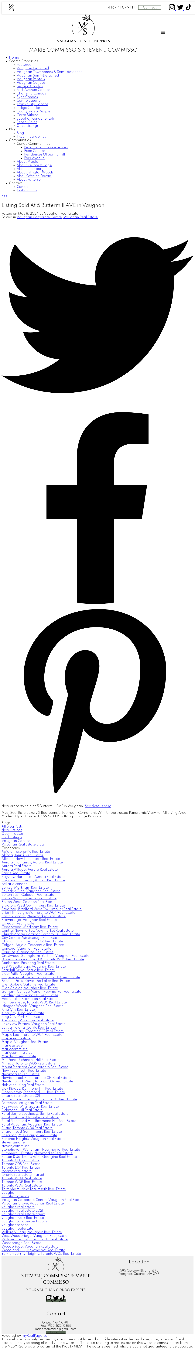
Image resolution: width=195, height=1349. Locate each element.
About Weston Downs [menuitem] (34, 176)
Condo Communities (33, 143)
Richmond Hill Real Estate (22, 1110)
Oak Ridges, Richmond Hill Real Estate (32, 1088)
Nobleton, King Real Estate (23, 1085)
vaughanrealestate (17, 1228)
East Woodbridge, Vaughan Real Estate (34, 966)
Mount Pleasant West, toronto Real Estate (35, 1067)
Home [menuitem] (14, 57)
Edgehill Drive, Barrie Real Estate (28, 970)
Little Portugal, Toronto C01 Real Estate (33, 1031)
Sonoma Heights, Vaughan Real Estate (33, 1139)
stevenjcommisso (15, 1146)
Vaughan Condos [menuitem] (31, 82)
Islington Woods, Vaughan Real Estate (32, 1006)
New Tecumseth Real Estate (24, 1070)
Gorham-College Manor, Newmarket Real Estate (41, 991)
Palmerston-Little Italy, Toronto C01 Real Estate (39, 1099)
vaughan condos (15, 1196)
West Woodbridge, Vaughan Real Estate (34, 1236)
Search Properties (23, 61)
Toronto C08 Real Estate (21, 1164)
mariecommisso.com (19, 1052)
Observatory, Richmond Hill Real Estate (33, 1092)
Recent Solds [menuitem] (27, 122)
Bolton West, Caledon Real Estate (29, 902)
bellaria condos (14, 884)
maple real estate (16, 1038)
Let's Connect (56, 1332)
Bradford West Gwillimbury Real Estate (33, 905)
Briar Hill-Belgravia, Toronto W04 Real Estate (38, 912)
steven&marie (13, 1142)
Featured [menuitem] (24, 65)
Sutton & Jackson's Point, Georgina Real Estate (39, 1157)
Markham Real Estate (19, 1056)
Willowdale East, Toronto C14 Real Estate (35, 1239)
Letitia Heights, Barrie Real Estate (29, 1027)
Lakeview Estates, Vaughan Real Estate (34, 1024)
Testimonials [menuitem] (27, 190)
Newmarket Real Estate (20, 1074)
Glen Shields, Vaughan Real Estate (30, 988)
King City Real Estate (18, 1009)
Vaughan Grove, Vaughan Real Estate (33, 1203)
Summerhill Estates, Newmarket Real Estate (37, 1153)
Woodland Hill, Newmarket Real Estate (33, 1250)
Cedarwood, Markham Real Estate (30, 927)
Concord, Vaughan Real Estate (26, 948)
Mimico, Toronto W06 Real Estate (29, 1063)
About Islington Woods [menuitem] (35, 172)
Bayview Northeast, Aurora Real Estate (33, 877)
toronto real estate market (23, 1175)
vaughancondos (15, 1225)
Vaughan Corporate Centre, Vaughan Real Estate (57, 217)
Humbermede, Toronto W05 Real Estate (34, 1002)
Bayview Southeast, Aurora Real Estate (33, 880)
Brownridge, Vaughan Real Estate (29, 920)
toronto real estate (17, 1171)
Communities (20, 140)
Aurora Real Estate (17, 866)
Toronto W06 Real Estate (22, 1185)
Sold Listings (12, 837)
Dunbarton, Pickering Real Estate (28, 963)
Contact (15, 183)
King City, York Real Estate (22, 1017)
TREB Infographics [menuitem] (31, 136)
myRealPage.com (36, 1335)
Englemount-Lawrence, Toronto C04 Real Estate (41, 977)
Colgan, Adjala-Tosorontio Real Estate (33, 945)
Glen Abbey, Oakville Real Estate (28, 984)
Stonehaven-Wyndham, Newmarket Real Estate (41, 1149)
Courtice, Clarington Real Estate (27, 952)
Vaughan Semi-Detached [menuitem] (38, 75)
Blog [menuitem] (20, 133)
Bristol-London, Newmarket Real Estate (34, 916)
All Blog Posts (12, 826)
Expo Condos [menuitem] (27, 97)
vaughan (9, 1192)
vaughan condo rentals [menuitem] (36, 118)
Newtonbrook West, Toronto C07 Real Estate (37, 1081)
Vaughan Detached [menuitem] (33, 68)
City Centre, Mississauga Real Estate (31, 938)
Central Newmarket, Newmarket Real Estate (38, 930)
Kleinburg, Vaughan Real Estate (28, 1020)
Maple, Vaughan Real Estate (25, 1042)
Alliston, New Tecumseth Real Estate (31, 859)
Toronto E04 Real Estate (21, 1167)
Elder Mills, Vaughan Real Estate (28, 973)
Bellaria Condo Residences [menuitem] (46, 147)
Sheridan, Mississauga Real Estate (29, 1135)
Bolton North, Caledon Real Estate (29, 898)
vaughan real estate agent (23, 1214)
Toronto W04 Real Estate (22, 1178)
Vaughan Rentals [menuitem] (31, 79)
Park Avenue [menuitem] (34, 158)
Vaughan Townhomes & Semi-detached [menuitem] (50, 72)
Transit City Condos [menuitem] (32, 104)
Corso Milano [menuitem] (27, 115)
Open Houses (12, 833)
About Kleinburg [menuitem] (30, 169)
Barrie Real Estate (16, 873)
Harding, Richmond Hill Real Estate (30, 995)
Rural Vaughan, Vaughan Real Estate (32, 1124)
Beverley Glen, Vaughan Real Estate (31, 891)
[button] (172, 9)
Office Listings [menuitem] (28, 126)
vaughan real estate (18, 1207)
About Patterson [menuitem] (30, 179)
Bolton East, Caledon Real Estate (28, 894)
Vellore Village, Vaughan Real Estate (32, 1232)
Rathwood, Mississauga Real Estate (30, 1106)
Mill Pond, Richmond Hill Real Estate (31, 1060)
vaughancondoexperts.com (24, 1221)
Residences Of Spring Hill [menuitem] (44, 154)
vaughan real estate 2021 (22, 1210)
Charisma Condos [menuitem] (31, 93)
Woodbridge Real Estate (21, 1243)
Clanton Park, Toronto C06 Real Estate (32, 941)
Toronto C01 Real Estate (20, 1160)
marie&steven (13, 1045)
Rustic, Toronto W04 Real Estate (27, 1128)
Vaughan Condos (16, 841)
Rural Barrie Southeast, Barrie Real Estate (35, 1113)
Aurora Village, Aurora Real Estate (30, 869)
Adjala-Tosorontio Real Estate (26, 851)
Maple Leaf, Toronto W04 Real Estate (32, 1035)
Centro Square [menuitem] (29, 100)
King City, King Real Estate (23, 1013)
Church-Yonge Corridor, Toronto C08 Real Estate (41, 934)
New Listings (12, 830)
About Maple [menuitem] (27, 161)
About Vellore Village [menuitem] (34, 165)
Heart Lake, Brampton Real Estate (29, 999)
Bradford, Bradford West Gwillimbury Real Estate (42, 909)
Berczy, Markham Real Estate (25, 887)
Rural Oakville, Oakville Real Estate (30, 1117)
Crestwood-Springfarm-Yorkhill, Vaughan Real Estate (45, 956)
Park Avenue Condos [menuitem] (33, 90)
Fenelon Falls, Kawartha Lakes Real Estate (36, 981)
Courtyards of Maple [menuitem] (33, 111)
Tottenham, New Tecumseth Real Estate (34, 1189)
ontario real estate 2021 (21, 1096)
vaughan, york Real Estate (23, 1218)
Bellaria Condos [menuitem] (30, 86)
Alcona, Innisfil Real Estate (22, 855)
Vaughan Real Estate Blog (23, 844)
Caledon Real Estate (18, 923)
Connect (150, 7)
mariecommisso (15, 1049)
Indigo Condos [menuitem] (28, 108)
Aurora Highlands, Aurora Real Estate (32, 862)
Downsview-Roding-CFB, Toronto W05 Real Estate (43, 959)
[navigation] (97, 124)
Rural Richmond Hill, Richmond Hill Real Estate (39, 1121)
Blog (12, 129)
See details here (98, 806)
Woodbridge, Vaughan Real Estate (30, 1246)
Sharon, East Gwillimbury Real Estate (32, 1131)
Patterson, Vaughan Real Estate (27, 1103)
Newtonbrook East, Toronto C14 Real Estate (36, 1078)
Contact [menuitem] (23, 187)
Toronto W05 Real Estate (22, 1182)
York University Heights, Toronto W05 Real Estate (41, 1253)
